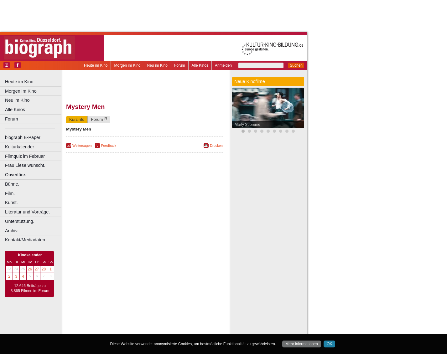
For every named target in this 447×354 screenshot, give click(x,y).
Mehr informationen (301, 344)
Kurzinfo (76, 119)
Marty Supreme (247, 124)
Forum (179, 65)
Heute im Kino (95, 65)
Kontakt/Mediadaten (25, 239)
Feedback (108, 145)
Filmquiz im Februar (25, 156)
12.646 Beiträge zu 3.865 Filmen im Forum (30, 288)
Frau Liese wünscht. (25, 165)
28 (44, 269)
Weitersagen (82, 145)
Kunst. (11, 202)
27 (37, 269)
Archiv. (11, 230)
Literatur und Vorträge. (27, 211)
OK (329, 344)
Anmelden (223, 65)
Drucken (216, 145)
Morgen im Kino (127, 65)
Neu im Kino (157, 65)
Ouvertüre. (15, 174)
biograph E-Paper (22, 137)
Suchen (296, 65)
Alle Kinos (200, 65)
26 (30, 269)
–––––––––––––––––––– (30, 128)
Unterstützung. (19, 221)
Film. (10, 193)
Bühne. (12, 184)
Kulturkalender (19, 146)
